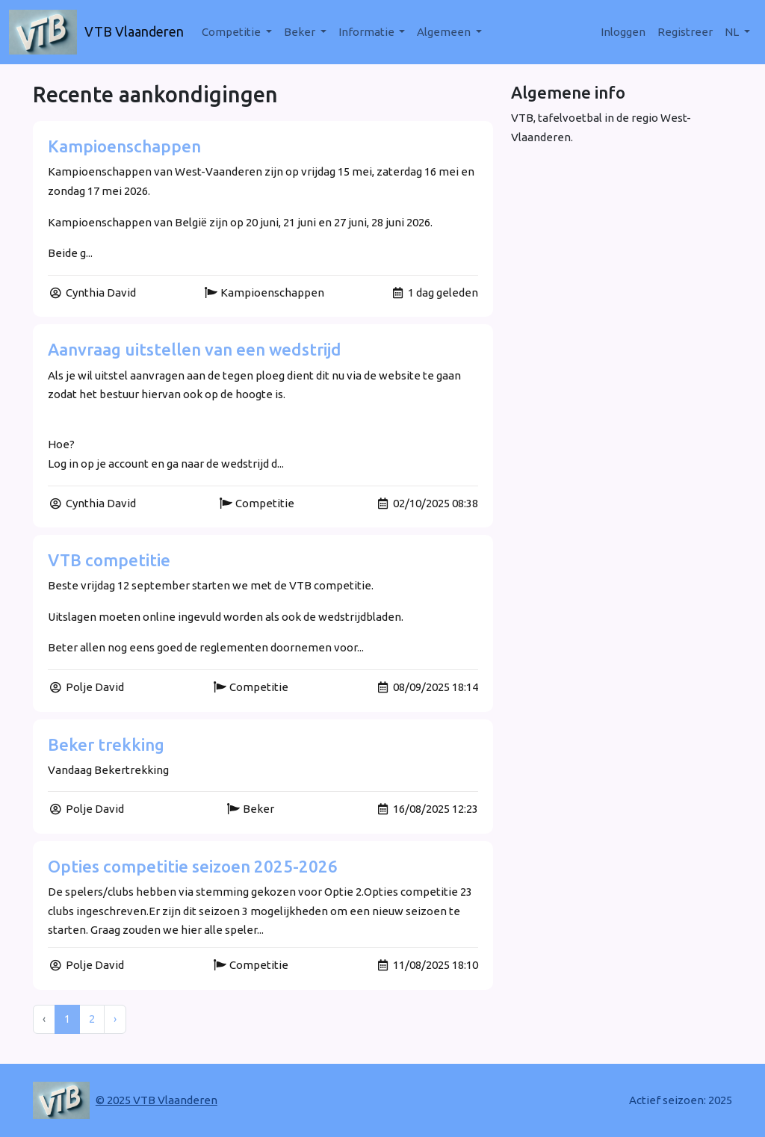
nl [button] (733, 31)
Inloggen (623, 31)
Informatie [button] (367, 31)
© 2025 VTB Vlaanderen (156, 1100)
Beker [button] (301, 31)
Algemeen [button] (445, 31)
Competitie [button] (232, 31)
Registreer (685, 31)
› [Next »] (115, 1019)
